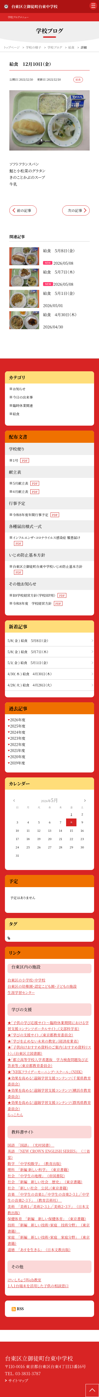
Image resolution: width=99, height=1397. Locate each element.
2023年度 (17, 738)
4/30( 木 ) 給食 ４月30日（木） (30, 673)
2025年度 (17, 726)
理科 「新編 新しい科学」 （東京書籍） (38, 1169)
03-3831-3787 (28, 1373)
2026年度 (17, 719)
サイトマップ (18, 1380)
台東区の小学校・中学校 (26, 980)
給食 (16, 413)
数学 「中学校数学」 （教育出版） (34, 1163)
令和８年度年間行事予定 (36, 514)
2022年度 (17, 744)
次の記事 (75, 210)
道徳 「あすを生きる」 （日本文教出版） (39, 1249)
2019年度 (17, 762)
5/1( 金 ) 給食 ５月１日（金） (28, 662)
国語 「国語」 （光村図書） (31, 1145)
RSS (20, 1308)
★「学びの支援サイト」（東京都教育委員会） (40, 1034)
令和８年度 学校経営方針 (37, 603)
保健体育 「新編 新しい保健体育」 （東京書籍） (47, 1218)
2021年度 (17, 750)
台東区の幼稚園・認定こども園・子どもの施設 (42, 986)
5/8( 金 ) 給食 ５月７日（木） (28, 651)
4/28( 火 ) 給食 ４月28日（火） (30, 685)
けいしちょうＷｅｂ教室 (24, 1279)
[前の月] (14, 800)
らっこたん (15, 1114)
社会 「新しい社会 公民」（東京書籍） (38, 1188)
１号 (21, 460)
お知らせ (19, 388)
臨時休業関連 (23, 405)
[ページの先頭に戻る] (92, 1390)
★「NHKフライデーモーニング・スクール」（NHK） (45, 1071)
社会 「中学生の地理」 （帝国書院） (36, 1175)
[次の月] (85, 800)
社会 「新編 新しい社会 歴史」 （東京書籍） (45, 1181)
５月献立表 (26, 483)
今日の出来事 (23, 397)
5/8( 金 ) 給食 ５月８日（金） (28, 640)
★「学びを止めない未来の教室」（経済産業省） (43, 1041)
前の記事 (24, 210)
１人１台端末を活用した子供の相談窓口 (38, 1285)
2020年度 (17, 756)
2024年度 (17, 732)
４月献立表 (26, 491)
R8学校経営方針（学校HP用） (39, 595)
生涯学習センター (21, 992)
